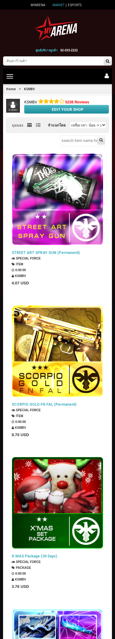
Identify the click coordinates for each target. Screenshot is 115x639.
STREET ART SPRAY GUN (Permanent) (46, 253)
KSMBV (29, 89)
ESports (75, 5)
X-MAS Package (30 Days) (34, 513)
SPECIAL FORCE (26, 258)
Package (21, 524)
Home (11, 89)
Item (17, 264)
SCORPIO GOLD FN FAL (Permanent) (44, 383)
